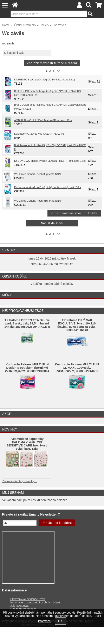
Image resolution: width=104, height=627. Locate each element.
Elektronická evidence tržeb (27, 599)
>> (58, 70)
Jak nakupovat (19, 605)
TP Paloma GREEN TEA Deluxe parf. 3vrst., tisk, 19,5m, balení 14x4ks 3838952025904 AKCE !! (27, 323)
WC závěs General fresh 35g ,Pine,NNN (37, 200)
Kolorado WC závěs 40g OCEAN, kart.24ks (39, 133)
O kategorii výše (14, 52)
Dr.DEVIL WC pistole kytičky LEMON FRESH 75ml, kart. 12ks (50, 160)
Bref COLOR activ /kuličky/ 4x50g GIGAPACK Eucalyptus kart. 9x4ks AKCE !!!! (50, 106)
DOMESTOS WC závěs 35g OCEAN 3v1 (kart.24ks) (44, 79)
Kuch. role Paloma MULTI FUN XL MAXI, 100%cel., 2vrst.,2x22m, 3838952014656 (77, 368)
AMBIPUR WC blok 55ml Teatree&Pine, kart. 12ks (43, 120)
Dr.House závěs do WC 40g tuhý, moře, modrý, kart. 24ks (47, 187)
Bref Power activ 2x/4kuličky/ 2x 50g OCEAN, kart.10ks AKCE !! (50, 147)
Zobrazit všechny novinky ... (19, 481)
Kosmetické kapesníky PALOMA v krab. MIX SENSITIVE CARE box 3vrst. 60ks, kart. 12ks (27, 443)
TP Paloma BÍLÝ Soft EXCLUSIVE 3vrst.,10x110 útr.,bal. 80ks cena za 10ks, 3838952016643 (76, 325)
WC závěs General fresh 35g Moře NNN (37, 174)
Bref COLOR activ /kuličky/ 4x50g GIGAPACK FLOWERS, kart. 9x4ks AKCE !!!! (48, 93)
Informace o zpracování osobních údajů (35, 602)
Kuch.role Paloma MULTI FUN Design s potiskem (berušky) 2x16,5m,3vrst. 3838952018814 (27, 368)
